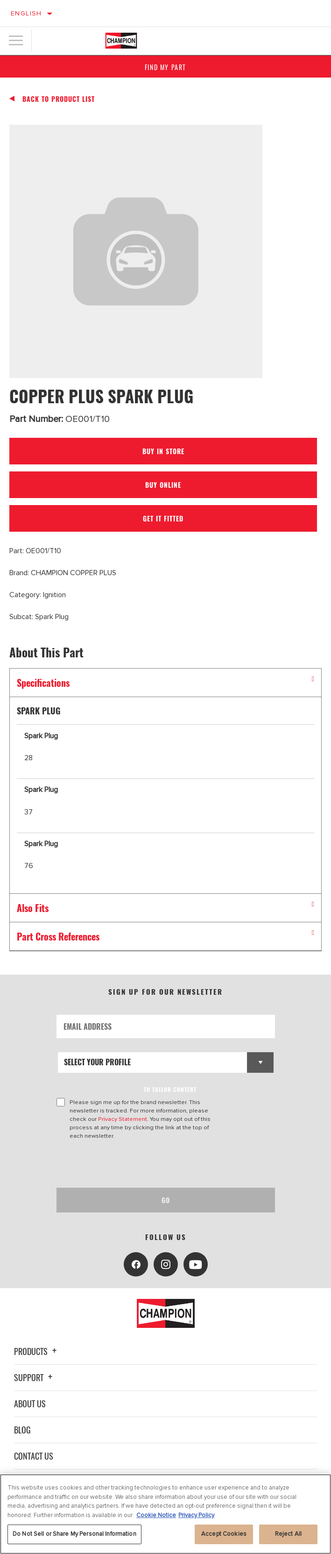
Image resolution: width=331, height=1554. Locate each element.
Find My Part (165, 67)
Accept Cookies (223, 1534)
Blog (22, 1430)
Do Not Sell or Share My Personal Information (74, 1534)
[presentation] (134, 1164)
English (26, 13)
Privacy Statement (122, 1119)
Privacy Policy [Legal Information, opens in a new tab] (196, 1515)
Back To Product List (58, 99)
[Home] (121, 41)
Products (36, 1351)
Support (34, 1377)
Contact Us (33, 1456)
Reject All (288, 1534)
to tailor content (170, 1089)
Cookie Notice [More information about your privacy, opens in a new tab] (156, 1515)
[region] (165, 1514)
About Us (30, 1403)
